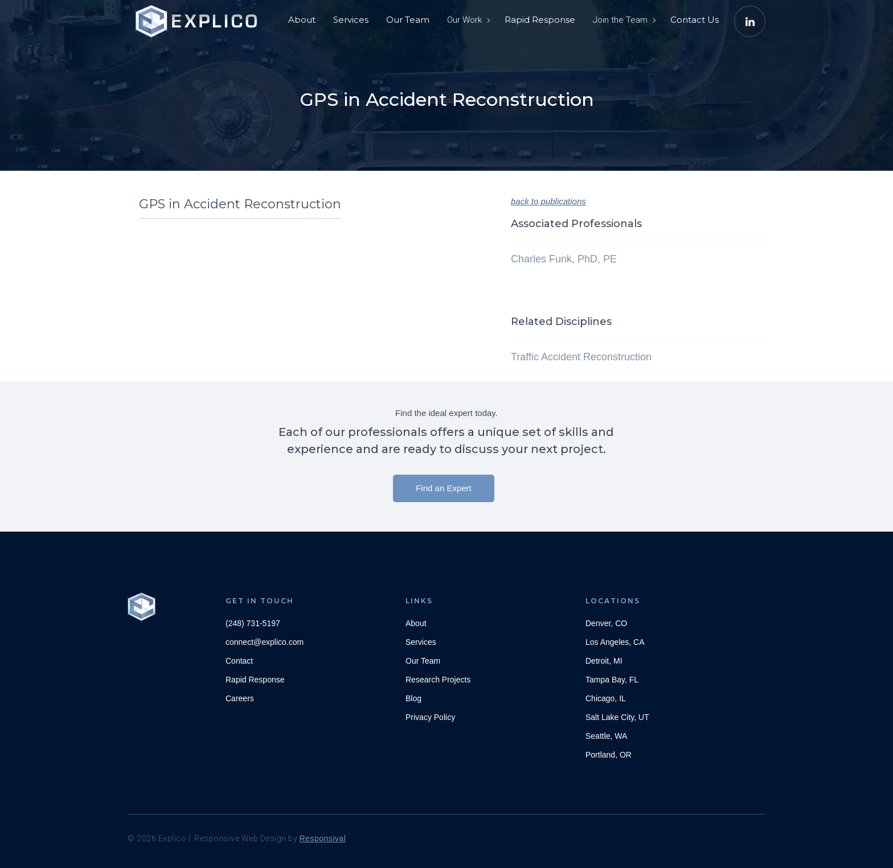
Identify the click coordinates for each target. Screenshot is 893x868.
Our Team (407, 19)
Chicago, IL (605, 698)
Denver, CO (606, 623)
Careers (240, 698)
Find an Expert (444, 493)
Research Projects (437, 679)
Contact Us (694, 19)
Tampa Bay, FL (611, 679)
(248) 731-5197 (253, 623)
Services (350, 19)
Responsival (323, 838)
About (302, 19)
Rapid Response (540, 19)
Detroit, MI (603, 660)
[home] (199, 17)
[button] (468, 20)
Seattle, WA (606, 736)
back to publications (548, 201)
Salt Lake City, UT (617, 717)
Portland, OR (608, 754)
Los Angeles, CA (615, 642)
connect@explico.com (265, 642)
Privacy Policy (430, 717)
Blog (413, 698)
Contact (239, 660)
